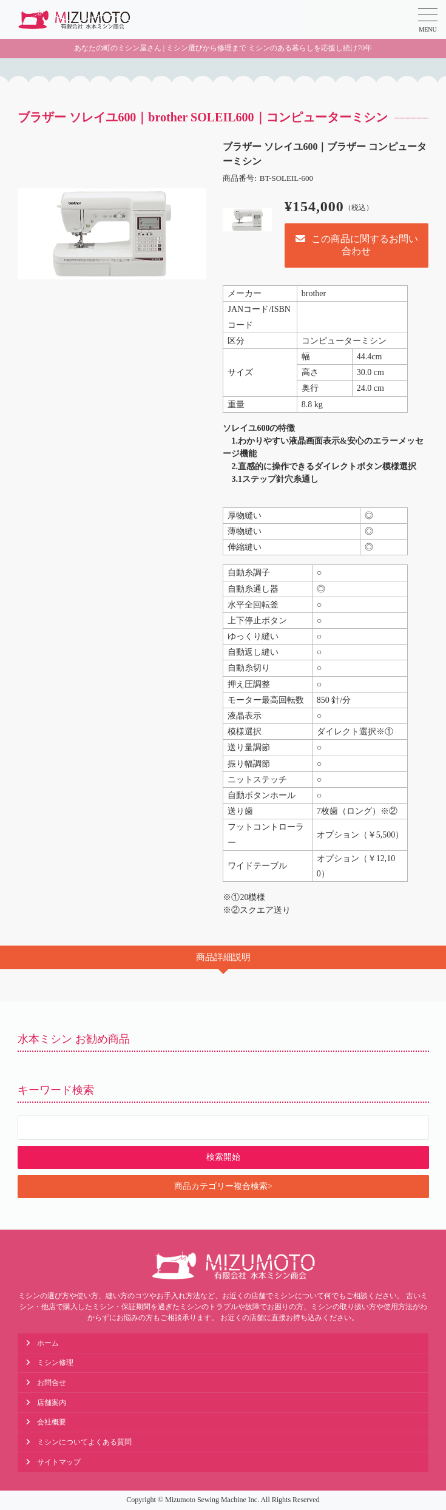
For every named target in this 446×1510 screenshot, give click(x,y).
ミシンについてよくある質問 (84, 1442)
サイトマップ (59, 1462)
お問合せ (51, 1382)
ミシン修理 (55, 1362)
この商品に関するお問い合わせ (356, 245)
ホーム (48, 1343)
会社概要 (51, 1422)
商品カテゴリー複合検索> (223, 1186)
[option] (112, 234)
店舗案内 (51, 1402)
